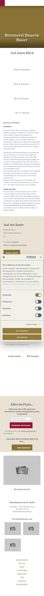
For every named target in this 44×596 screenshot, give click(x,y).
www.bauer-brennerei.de (18, 245)
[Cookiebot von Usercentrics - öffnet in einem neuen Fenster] (27, 257)
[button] (2, 3)
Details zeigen (31, 324)
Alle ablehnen (22, 337)
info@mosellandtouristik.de (22, 511)
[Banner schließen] (40, 257)
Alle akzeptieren (22, 331)
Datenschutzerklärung (29, 431)
